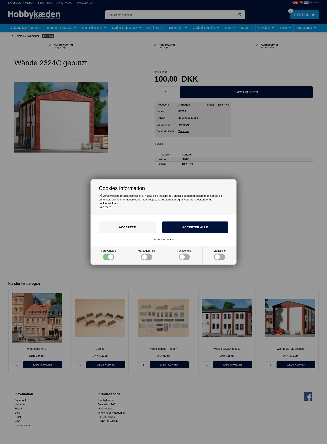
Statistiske (219, 254)
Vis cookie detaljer (163, 239)
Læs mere (105, 207)
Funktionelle (184, 254)
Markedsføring (146, 254)
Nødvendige (108, 254)
